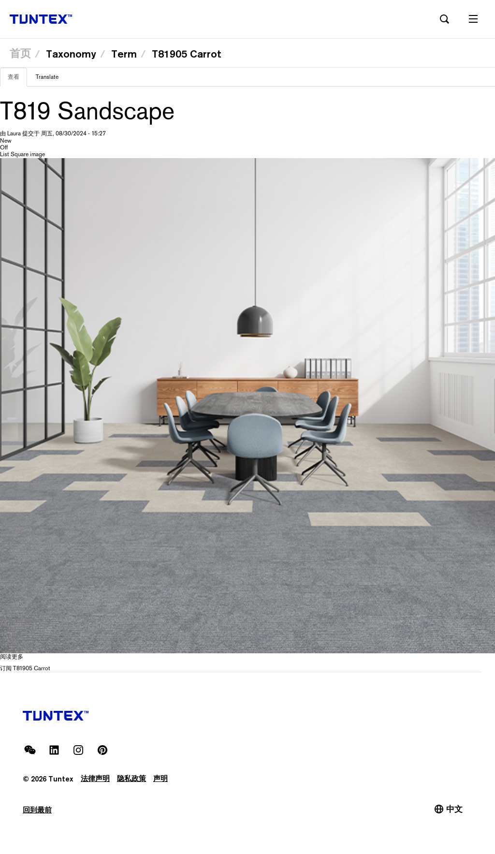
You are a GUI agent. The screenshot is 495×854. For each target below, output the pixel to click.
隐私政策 (131, 779)
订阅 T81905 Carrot (25, 668)
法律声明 (95, 779)
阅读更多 (11, 656)
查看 (17, 80)
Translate (47, 77)
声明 (160, 779)
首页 (20, 53)
